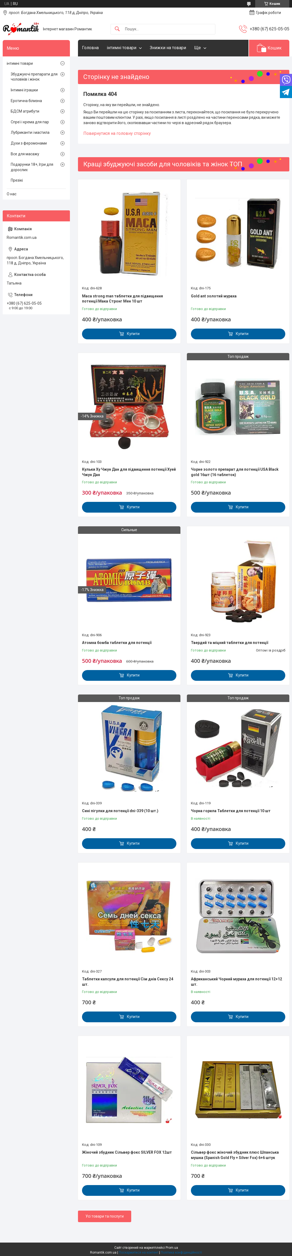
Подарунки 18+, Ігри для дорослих (32, 167)
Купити (133, 334)
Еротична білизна (26, 101)
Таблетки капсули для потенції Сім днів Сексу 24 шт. (127, 982)
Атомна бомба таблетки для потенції (116, 642)
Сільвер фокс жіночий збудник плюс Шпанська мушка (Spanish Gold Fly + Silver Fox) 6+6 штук (235, 1155)
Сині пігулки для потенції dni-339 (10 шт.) (120, 811)
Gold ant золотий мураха (214, 296)
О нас (11, 194)
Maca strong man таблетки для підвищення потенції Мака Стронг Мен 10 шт (122, 299)
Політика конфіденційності (181, 1252)
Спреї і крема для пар (30, 122)
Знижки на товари (168, 47)
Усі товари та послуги (105, 1216)
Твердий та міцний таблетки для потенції (229, 642)
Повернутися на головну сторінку (117, 133)
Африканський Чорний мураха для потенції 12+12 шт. (236, 982)
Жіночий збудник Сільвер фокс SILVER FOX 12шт (127, 1152)
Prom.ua (172, 1248)
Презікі (17, 180)
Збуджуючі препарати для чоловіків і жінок (34, 77)
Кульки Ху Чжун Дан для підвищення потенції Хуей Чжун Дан (129, 472)
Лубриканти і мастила (30, 132)
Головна (90, 47)
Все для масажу (25, 154)
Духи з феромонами (29, 143)
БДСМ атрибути (25, 111)
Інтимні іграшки (24, 90)
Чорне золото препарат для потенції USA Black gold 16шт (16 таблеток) (235, 472)
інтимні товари (121, 47)
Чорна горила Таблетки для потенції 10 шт (230, 811)
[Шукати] (117, 29)
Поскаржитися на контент (138, 1252)
